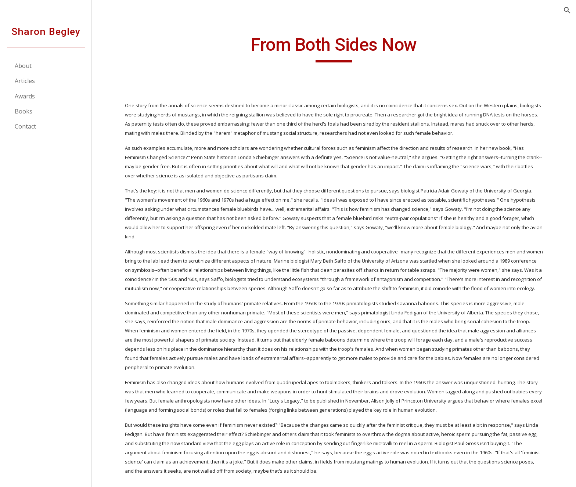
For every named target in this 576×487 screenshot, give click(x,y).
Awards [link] (25, 96)
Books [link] (23, 111)
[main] (334, 48)
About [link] (23, 66)
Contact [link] (25, 126)
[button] (567, 10)
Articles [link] (25, 81)
